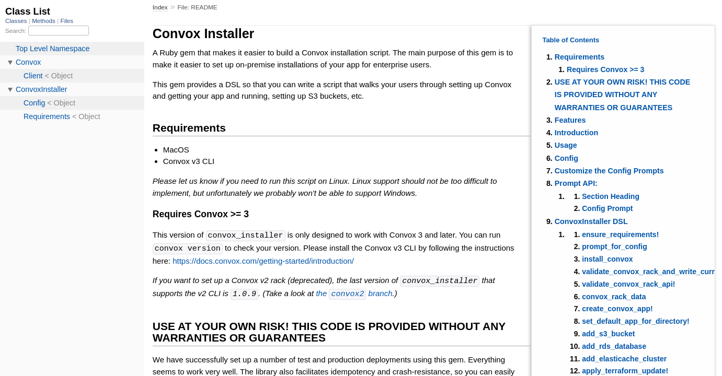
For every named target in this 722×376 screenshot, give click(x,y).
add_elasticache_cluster (624, 359)
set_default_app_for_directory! (635, 321)
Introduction (576, 132)
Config (566, 158)
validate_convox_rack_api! (628, 284)
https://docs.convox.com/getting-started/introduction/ (263, 259)
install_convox (607, 259)
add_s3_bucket (608, 334)
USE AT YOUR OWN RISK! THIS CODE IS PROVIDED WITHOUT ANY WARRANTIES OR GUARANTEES (622, 95)
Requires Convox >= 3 (606, 69)
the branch (354, 292)
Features (570, 120)
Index (160, 7)
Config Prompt (607, 208)
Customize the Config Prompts (609, 171)
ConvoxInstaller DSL (591, 221)
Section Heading (610, 196)
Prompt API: (576, 183)
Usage (566, 145)
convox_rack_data (614, 296)
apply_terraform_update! (625, 371)
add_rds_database (614, 346)
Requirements (579, 57)
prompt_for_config (614, 246)
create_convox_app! (617, 308)
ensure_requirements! (620, 234)
